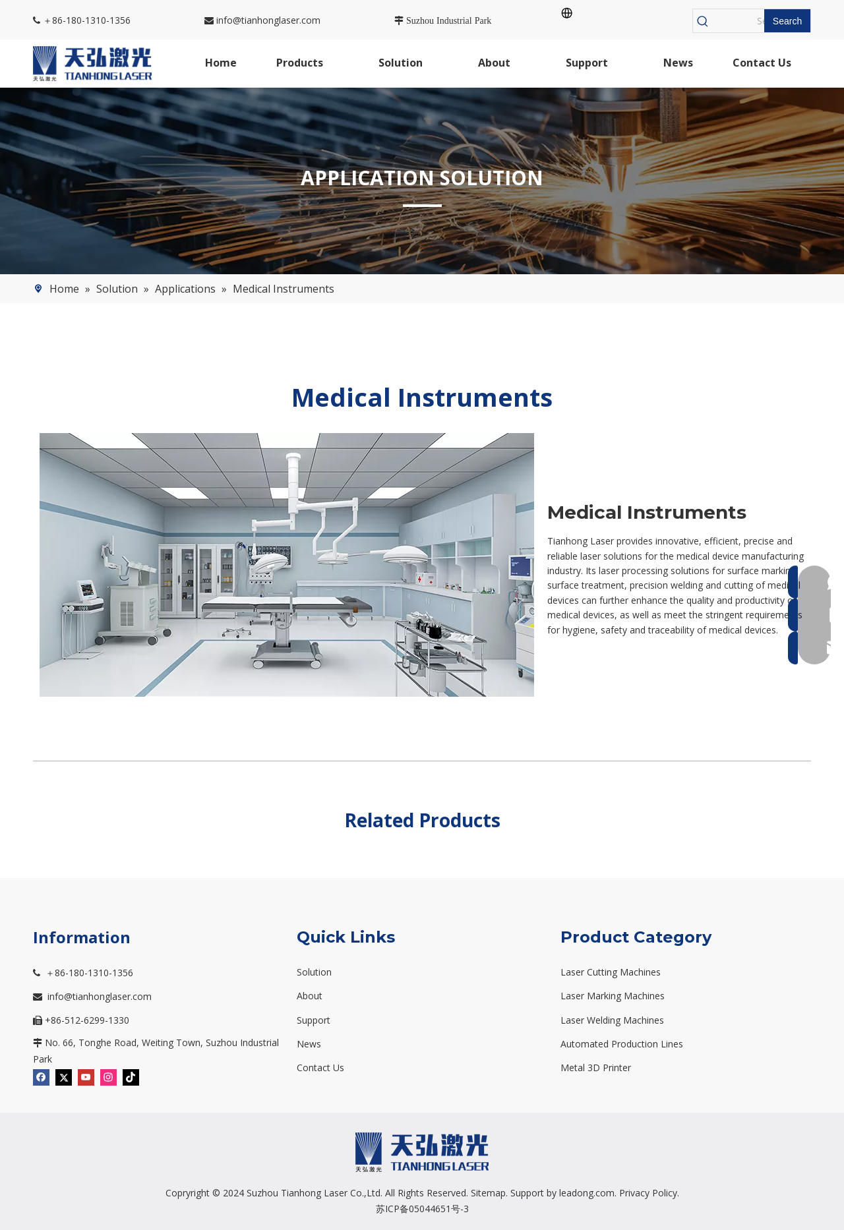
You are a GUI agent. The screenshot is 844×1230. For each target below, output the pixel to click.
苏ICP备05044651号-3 (422, 1208)
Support (313, 1020)
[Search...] (738, 20)
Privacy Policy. (649, 1192)
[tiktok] (131, 1076)
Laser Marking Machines (612, 995)
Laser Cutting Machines (610, 972)
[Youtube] (86, 1076)
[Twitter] (63, 1076)
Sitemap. (489, 1192)
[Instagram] (108, 1076)
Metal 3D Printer (595, 1067)
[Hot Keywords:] (787, 20)
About (309, 995)
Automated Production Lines (621, 1044)
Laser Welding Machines (612, 1020)
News (309, 1044)
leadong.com (587, 1192)
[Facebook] (41, 1076)
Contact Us (320, 1067)
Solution (314, 972)
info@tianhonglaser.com (262, 20)
